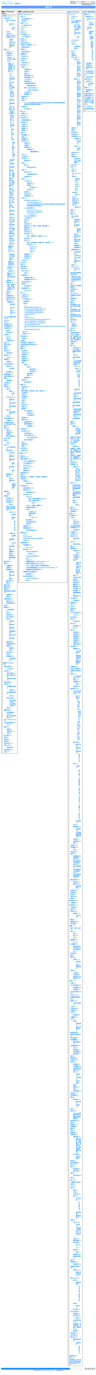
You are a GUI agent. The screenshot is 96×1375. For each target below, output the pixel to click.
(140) (33, 244)
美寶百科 (77, 1)
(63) (10, 291)
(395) (73, 330)
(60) (77, 509)
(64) (13, 498)
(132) (78, 859)
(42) (33, 277)
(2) (12, 55)
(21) (9, 607)
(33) (11, 729)
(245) (4, 664)
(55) (27, 457)
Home (93, 4)
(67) (5, 592)
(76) (24, 384)
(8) (10, 382)
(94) (10, 18)
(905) (74, 694)
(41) (36, 246)
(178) (77, 688)
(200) (30, 549)
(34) (27, 429)
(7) (11, 226)
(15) (12, 749)
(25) (14, 44)
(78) (32, 75)
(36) (74, 623)
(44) (42, 569)
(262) (78, 709)
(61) (13, 615)
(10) (10, 404)
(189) (28, 431)
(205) (77, 678)
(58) (78, 879)
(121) (73, 513)
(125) (35, 279)
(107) (31, 254)
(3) (11, 314)
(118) (74, 482)
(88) (13, 500)
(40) (13, 282)
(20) (12, 599)
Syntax (78, 3)
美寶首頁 (72, 1)
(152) (74, 51)
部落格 (88, 1)
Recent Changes (85, 3)
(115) (75, 226)
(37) (9, 334)
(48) (9, 510)
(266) (72, 217)
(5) (10, 25)
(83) (25, 198)
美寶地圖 (93, 1)
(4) (11, 75)
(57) (24, 16)
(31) (25, 154)
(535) (29, 14)
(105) (8, 428)
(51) (75, 223)
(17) (15, 722)
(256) (76, 515)
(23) (12, 374)
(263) (8, 49)
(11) (13, 364)
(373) (77, 699)
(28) (28, 156)
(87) (13, 418)
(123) (74, 321)
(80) (77, 548)
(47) (13, 601)
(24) (10, 328)
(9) (7, 384)
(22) (10, 344)
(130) (30, 494)
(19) (10, 745)
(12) (14, 397)
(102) (32, 77)
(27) (10, 430)
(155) (13, 299)
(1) (7, 22)
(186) (74, 560)
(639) (26, 453)
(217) (13, 16)
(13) (13, 376)
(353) (73, 14)
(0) (9, 61)
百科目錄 (93, 3)
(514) (28, 240)
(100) (78, 366)
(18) (31, 194)
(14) (10, 561)
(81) (74, 287)
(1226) (31, 233)
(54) (10, 47)
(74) (75, 154)
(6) (12, 464)
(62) (28, 71)
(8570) (76, 536)
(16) (8, 445)
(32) (8, 563)
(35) (14, 533)
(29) (12, 51)
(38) (77, 837)
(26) (10, 714)
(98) (77, 132)
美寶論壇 (83, 1)
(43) (14, 37)
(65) (36, 571)
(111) (74, 854)
